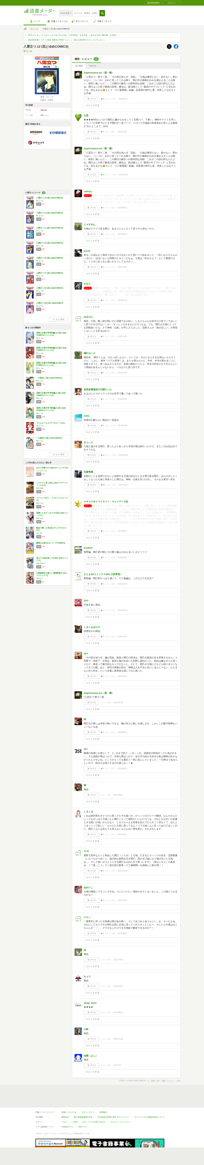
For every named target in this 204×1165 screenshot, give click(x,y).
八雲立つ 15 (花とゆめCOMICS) (49, 243)
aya (86, 653)
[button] (102, 13)
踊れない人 (89, 353)
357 (86, 749)
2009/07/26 (118, 1039)
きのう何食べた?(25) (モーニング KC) (52, 468)
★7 (102, 531)
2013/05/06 (118, 795)
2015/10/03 (122, 584)
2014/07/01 (122, 637)
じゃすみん (89, 224)
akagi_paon (90, 1003)
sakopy (88, 191)
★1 (102, 336)
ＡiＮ (86, 851)
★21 (102, 99)
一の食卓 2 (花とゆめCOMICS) (49, 438)
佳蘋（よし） (91, 1055)
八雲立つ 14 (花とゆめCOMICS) (49, 213)
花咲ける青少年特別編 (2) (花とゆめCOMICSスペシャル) (51, 349)
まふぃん (88, 442)
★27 (102, 175)
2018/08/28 (122, 425)
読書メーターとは (68, 1112)
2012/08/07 (122, 933)
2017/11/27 (123, 485)
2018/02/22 (123, 455)
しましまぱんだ (92, 627)
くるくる (88, 811)
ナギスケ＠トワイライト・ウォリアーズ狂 (106, 501)
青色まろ (39, 578)
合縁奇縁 (88, 471)
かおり (87, 283)
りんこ (87, 917)
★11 (102, 455)
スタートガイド (88, 1112)
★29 (102, 485)
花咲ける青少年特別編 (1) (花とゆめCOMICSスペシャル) (51, 334)
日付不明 (117, 1065)
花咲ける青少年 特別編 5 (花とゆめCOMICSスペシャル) (51, 409)
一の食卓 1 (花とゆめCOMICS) (49, 378)
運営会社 (65, 1117)
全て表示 (79, 66)
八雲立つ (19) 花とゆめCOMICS (49, 303)
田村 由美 (40, 488)
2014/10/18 (122, 610)
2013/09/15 (122, 732)
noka (86, 415)
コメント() (111, 99)
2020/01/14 (122, 300)
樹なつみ (39, 381)
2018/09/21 (122, 399)
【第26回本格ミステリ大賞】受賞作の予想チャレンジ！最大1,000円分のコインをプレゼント (66, 40)
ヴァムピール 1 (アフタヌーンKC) (50, 423)
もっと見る (58, 319)
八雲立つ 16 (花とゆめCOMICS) (49, 258)
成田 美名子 (40, 563)
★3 (102, 132)
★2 (102, 234)
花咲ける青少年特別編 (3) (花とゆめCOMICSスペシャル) (51, 364)
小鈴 (86, 1029)
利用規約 (103, 1112)
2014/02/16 (118, 702)
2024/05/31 (123, 175)
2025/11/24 (122, 132)
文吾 (86, 115)
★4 (102, 208)
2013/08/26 (122, 768)
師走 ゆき (40, 518)
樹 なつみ (34, 29)
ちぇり (87, 976)
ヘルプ (64, 1122)
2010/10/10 (118, 986)
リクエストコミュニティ (120, 1122)
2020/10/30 (122, 267)
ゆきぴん (88, 317)
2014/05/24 (122, 676)
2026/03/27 (123, 99)
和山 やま (40, 503)
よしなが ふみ (41, 471)
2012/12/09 (122, 871)
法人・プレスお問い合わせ (94, 1122)
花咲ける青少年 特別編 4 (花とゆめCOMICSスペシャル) (51, 394)
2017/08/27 (122, 531)
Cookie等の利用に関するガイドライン (114, 1117)
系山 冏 (39, 533)
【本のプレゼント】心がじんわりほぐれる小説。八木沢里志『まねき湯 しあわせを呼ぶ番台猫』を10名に (72, 35)
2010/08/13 (118, 1012)
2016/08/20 (122, 557)
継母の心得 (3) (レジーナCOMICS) (50, 543)
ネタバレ (93, 66)
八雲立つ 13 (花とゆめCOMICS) (49, 198)
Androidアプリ (67, 1127)
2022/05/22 (122, 234)
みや (86, 600)
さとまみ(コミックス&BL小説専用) (102, 574)
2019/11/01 (122, 336)
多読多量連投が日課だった (98, 389)
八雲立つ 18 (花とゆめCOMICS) (49, 288)
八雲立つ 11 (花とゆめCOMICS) (49, 228)
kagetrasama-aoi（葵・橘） (99, 72)
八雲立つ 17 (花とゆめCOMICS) (49, 273)
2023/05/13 (122, 208)
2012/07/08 (118, 960)
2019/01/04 (122, 373)
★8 (102, 373)
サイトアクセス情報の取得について (150, 1117)
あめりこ (88, 887)
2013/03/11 (122, 834)
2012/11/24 (122, 900)
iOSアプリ (82, 1127)
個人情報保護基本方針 (83, 1117)
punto (87, 250)
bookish (88, 547)
